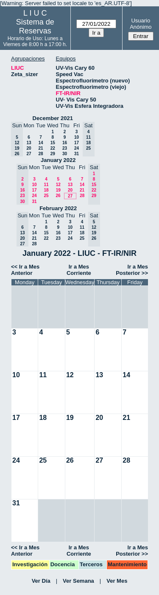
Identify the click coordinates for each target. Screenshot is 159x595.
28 (40, 153)
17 (76, 142)
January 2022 (58, 160)
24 (76, 148)
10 (76, 137)
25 (46, 195)
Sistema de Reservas (35, 26)
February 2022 (58, 208)
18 (46, 190)
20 (28, 148)
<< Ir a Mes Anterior (25, 269)
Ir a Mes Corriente (79, 269)
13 (28, 142)
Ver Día (41, 581)
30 (64, 153)
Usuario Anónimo (140, 23)
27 (28, 153)
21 (40, 148)
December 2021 (53, 118)
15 (52, 142)
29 (52, 153)
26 (58, 195)
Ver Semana (78, 581)
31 (76, 153)
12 (58, 184)
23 (64, 148)
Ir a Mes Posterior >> (132, 269)
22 (52, 148)
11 (46, 184)
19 (58, 190)
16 (64, 142)
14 (40, 142)
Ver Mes (116, 581)
